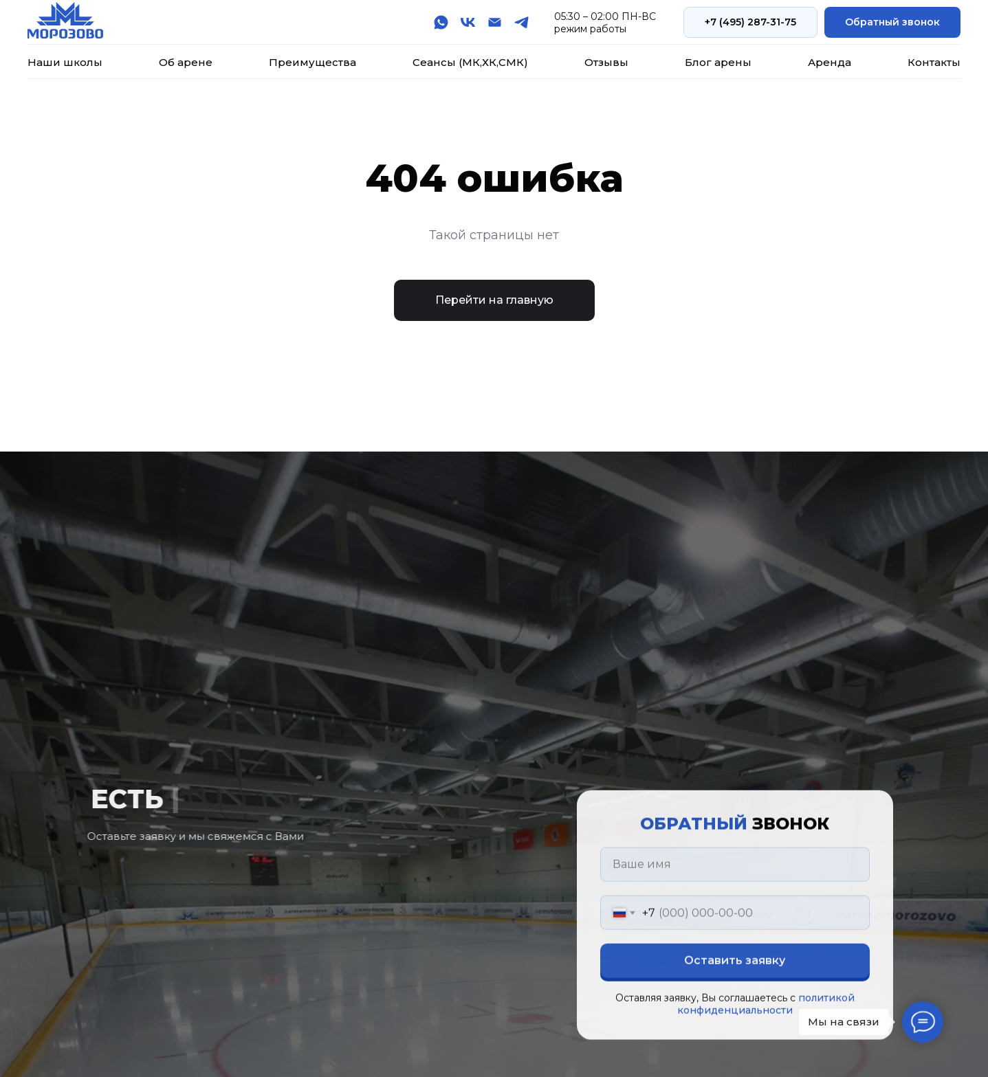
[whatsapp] (441, 22)
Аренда (829, 62)
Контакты (934, 62)
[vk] (467, 22)
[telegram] (521, 22)
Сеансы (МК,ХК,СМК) (470, 62)
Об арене (185, 62)
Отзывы (606, 62)
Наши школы (65, 62)
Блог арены (718, 62)
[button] (892, 22)
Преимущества (312, 62)
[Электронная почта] (494, 22)
